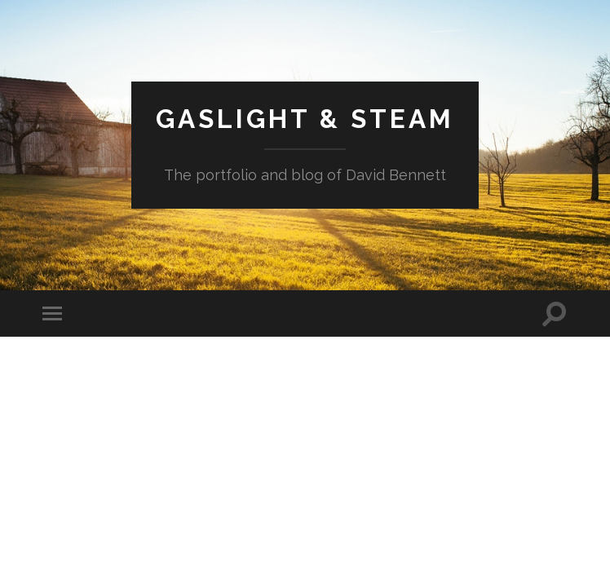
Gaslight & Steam (305, 119)
